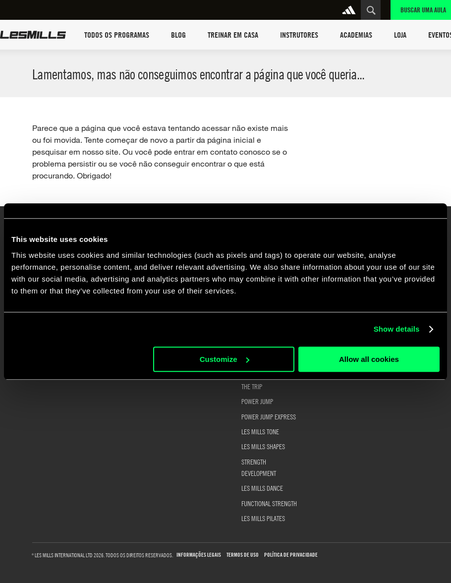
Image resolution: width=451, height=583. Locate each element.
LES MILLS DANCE (262, 487)
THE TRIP (251, 386)
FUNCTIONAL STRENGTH (269, 503)
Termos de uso (242, 555)
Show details (397, 329)
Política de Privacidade (291, 555)
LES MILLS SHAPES (263, 446)
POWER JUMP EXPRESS (268, 416)
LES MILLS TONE (260, 431)
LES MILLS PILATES (263, 518)
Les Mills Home (33, 35)
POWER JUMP (257, 401)
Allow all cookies (369, 359)
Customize (224, 359)
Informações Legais (198, 555)
